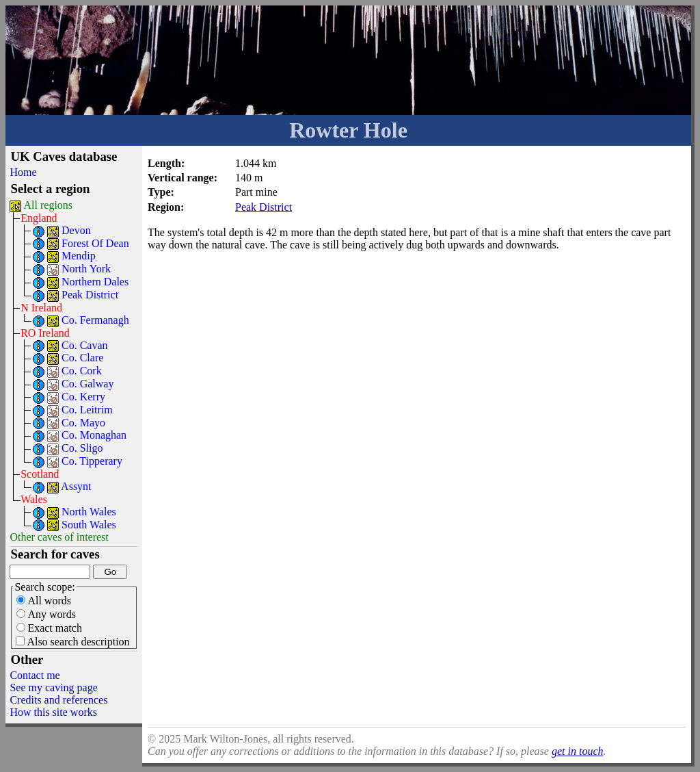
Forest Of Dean (95, 243)
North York (86, 268)
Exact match (49, 628)
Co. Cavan (85, 345)
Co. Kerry (83, 396)
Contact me (34, 675)
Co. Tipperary (92, 461)
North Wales (89, 511)
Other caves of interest (59, 537)
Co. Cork (82, 370)
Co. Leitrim (87, 409)
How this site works (53, 712)
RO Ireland (45, 333)
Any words (46, 614)
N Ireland (41, 307)
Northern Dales (95, 281)
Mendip (79, 255)
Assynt (76, 486)
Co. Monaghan (94, 435)
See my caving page (53, 687)
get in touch (578, 751)
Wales (34, 499)
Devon (76, 230)
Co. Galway (87, 383)
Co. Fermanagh (95, 320)
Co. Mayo (83, 422)
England (39, 218)
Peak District (90, 294)
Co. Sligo (82, 448)
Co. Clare (82, 357)
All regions (48, 205)
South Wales (89, 524)
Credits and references (58, 700)
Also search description (72, 641)
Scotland (40, 474)
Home (23, 172)
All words (43, 600)
